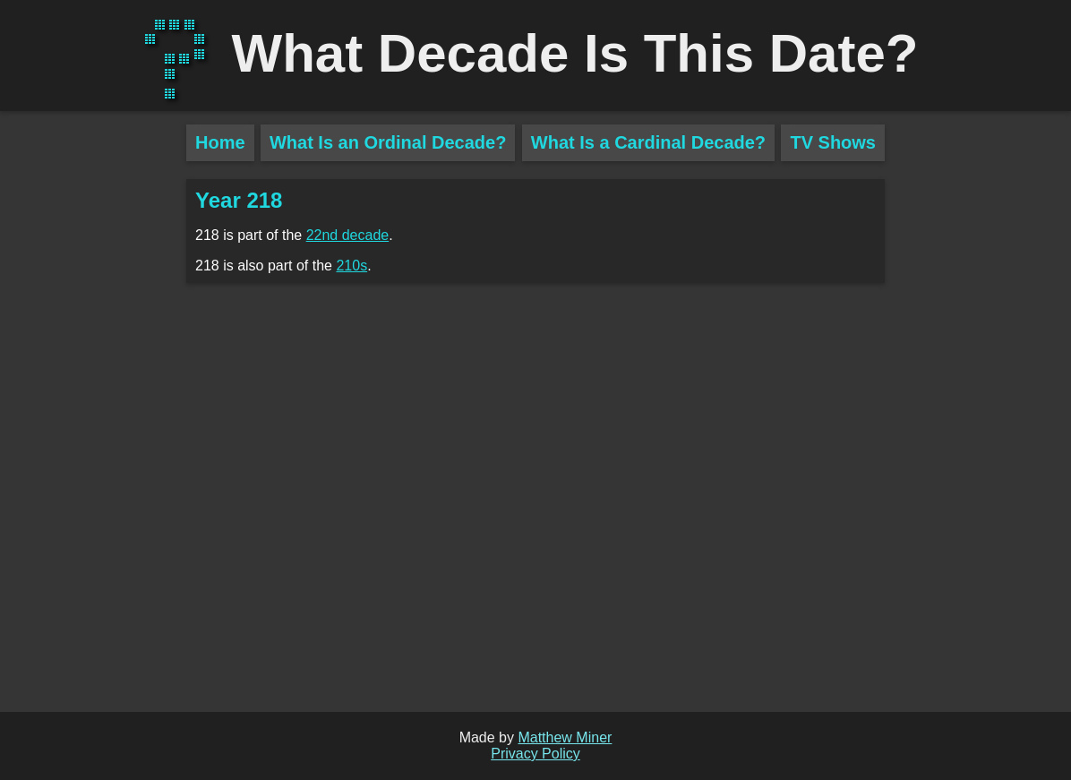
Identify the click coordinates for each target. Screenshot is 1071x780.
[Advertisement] (93, 438)
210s (351, 265)
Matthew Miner (565, 737)
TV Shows (833, 142)
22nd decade (348, 235)
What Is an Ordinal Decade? (388, 142)
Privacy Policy (535, 753)
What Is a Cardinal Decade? (648, 142)
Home (220, 142)
